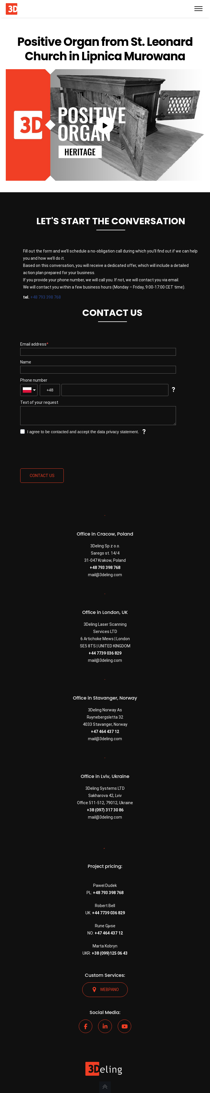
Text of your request (39, 402)
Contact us (42, 475)
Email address (33, 344)
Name (25, 362)
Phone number (33, 380)
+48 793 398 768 (45, 297)
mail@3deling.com (105, 574)
